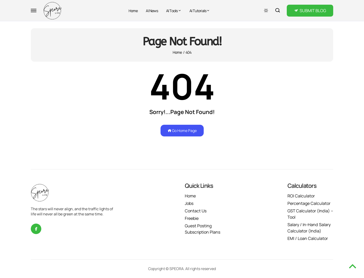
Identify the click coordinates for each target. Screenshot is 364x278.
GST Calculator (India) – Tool (308, 214)
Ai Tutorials (197, 10)
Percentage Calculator (309, 203)
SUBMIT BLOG (313, 10)
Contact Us (196, 211)
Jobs (189, 203)
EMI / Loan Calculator (307, 238)
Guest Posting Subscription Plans (203, 229)
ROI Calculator (301, 196)
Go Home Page (182, 130)
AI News (152, 10)
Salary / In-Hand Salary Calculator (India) (309, 228)
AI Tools (172, 10)
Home (133, 10)
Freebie (192, 218)
